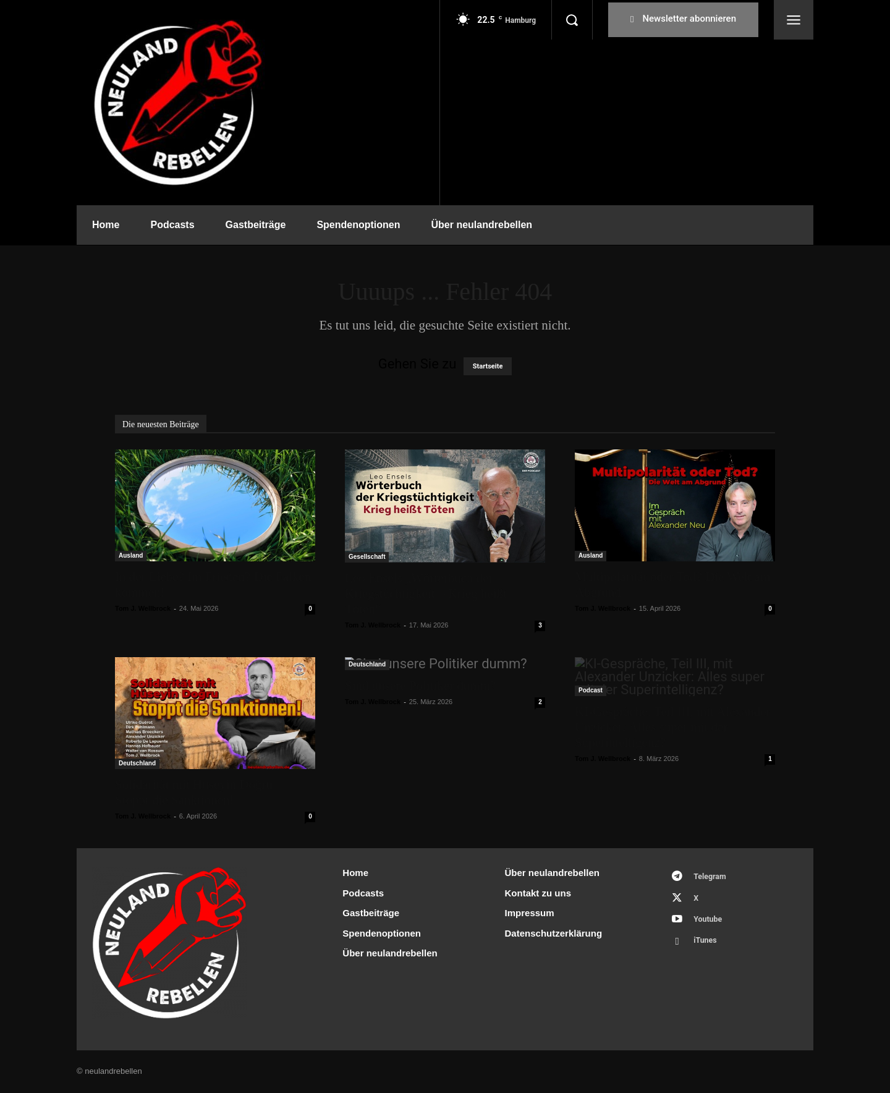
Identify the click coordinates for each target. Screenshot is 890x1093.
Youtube (710, 923)
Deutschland (137, 763)
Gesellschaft (367, 556)
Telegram (712, 877)
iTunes (707, 946)
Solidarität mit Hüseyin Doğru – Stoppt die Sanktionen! (198, 792)
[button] (571, 20)
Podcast (590, 690)
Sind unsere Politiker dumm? (420, 685)
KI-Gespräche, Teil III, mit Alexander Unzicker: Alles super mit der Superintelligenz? (673, 727)
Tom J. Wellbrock (143, 608)
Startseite (488, 366)
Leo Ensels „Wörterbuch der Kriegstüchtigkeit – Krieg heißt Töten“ (426, 593)
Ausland (131, 555)
